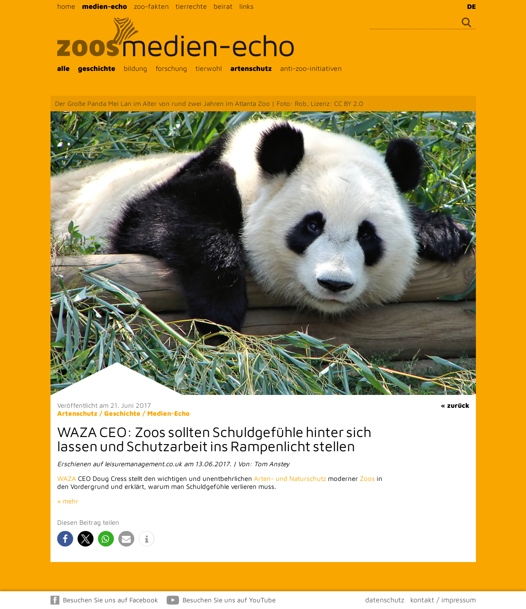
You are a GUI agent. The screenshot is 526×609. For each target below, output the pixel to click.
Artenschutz (77, 413)
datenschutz (384, 600)
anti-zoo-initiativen (311, 68)
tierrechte (191, 6)
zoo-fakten (151, 6)
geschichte (96, 68)
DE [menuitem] (471, 6)
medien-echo (104, 6)
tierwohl (208, 68)
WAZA (66, 478)
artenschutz (251, 68)
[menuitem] (469, 6)
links (246, 6)
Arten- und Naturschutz (290, 478)
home (66, 6)
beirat (223, 6)
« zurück (455, 405)
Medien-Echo (168, 413)
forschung (171, 68)
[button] (65, 539)
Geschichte (122, 413)
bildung (135, 68)
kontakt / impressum (443, 600)
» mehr (67, 501)
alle (63, 68)
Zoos (367, 478)
